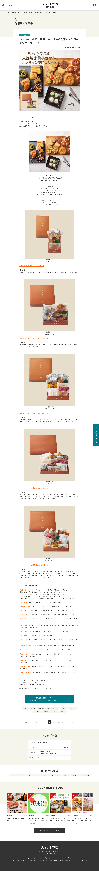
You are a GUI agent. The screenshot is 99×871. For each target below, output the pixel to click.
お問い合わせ (83, 860)
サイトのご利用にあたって (46, 858)
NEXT (74, 722)
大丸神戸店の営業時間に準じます (48, 753)
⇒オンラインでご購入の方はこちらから (31, 266)
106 (59, 722)
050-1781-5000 (50, 853)
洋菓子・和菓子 (14, 12)
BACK (24, 722)
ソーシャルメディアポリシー (64, 858)
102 (40, 722)
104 (49, 722)
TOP (8, 12)
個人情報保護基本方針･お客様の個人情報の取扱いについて (60, 860)
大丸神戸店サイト (31, 858)
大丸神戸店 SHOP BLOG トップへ (51, 830)
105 (54, 722)
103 (45, 722)
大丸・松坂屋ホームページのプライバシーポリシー (26, 860)
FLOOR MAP (65, 747)
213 (66, 722)
